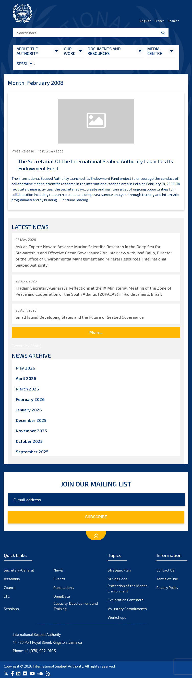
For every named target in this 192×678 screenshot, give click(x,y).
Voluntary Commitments (127, 608)
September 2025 (32, 451)
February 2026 (30, 399)
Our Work (69, 51)
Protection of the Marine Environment (128, 588)
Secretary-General (19, 570)
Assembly (12, 579)
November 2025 (31, 430)
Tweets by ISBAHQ (27, 345)
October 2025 (29, 441)
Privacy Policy (167, 587)
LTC (7, 596)
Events (59, 579)
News (58, 570)
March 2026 (27, 388)
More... (96, 332)
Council (10, 587)
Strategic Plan (119, 570)
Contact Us (166, 570)
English (145, 20)
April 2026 (26, 378)
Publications (64, 587)
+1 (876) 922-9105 (40, 650)
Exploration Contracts (125, 600)
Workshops (117, 617)
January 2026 (29, 409)
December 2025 (31, 420)
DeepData (62, 596)
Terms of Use (167, 579)
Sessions (22, 63)
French (159, 20)
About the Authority (27, 51)
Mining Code (117, 579)
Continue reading (74, 200)
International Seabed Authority (58, 666)
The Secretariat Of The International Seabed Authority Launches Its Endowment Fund (95, 164)
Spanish (173, 20)
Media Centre (154, 51)
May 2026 (25, 367)
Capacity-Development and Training (76, 606)
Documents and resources (104, 51)
